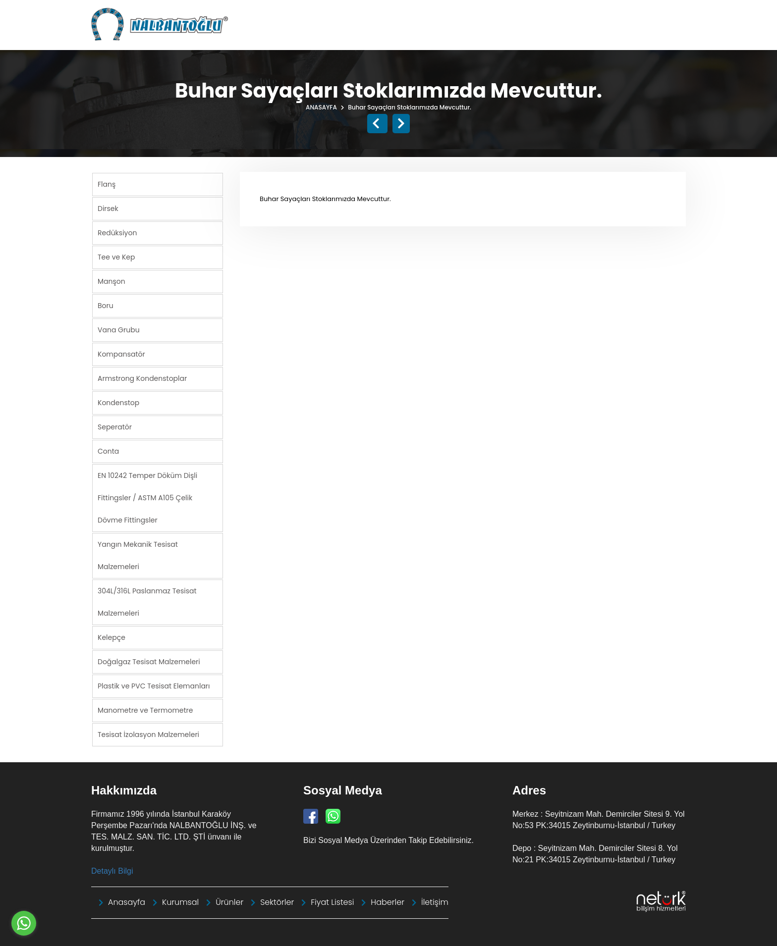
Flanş (106, 184)
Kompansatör (121, 354)
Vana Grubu (119, 329)
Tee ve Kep (116, 257)
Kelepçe (111, 637)
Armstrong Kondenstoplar (142, 378)
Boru (105, 305)
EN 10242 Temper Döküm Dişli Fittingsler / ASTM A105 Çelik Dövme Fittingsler (147, 497)
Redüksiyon (117, 232)
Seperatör (115, 426)
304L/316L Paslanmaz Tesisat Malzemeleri (147, 601)
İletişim (665, 37)
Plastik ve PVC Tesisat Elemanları (154, 685)
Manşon (111, 281)
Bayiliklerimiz (613, 37)
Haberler (357, 37)
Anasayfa (306, 37)
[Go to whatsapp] (23, 923)
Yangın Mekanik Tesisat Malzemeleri (138, 555)
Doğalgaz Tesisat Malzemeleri (149, 661)
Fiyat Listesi (552, 37)
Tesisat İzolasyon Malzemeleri (148, 734)
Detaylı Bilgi (112, 870)
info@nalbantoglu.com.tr (551, 11)
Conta (108, 451)
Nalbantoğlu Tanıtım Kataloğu (421, 11)
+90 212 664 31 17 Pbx (648, 11)
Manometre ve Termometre (145, 710)
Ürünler (454, 37)
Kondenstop (118, 402)
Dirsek (108, 208)
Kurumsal (406, 37)
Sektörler (499, 37)
